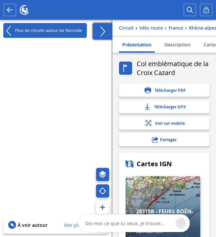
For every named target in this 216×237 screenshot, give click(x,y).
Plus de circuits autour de (42, 30)
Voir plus (73, 225)
